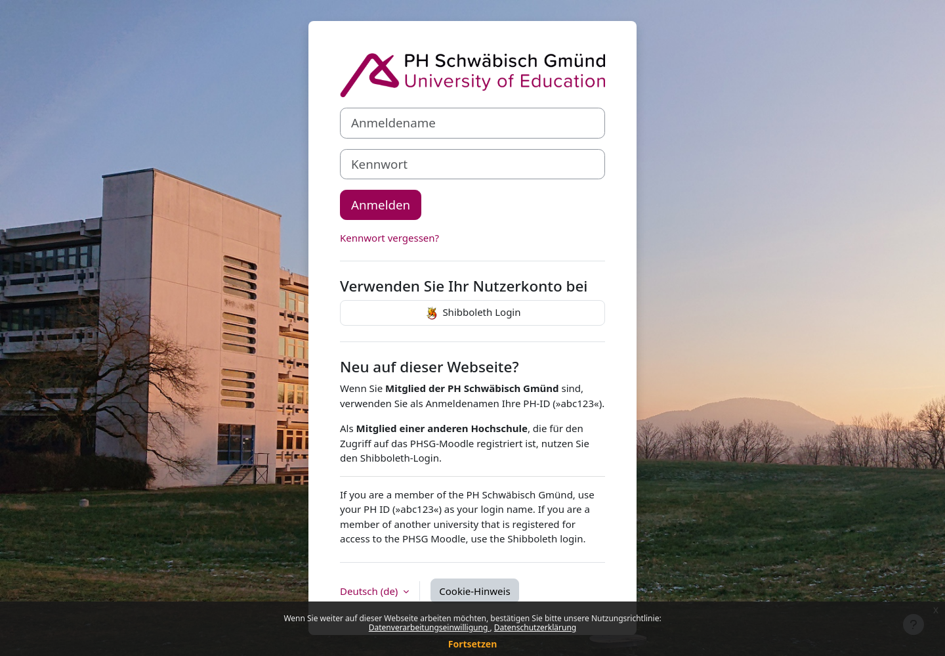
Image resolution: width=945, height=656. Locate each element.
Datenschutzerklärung (535, 627)
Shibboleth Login (472, 313)
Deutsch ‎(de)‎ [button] (370, 591)
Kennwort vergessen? (389, 237)
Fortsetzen (472, 644)
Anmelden (380, 204)
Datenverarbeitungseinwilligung (429, 627)
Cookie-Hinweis (474, 591)
